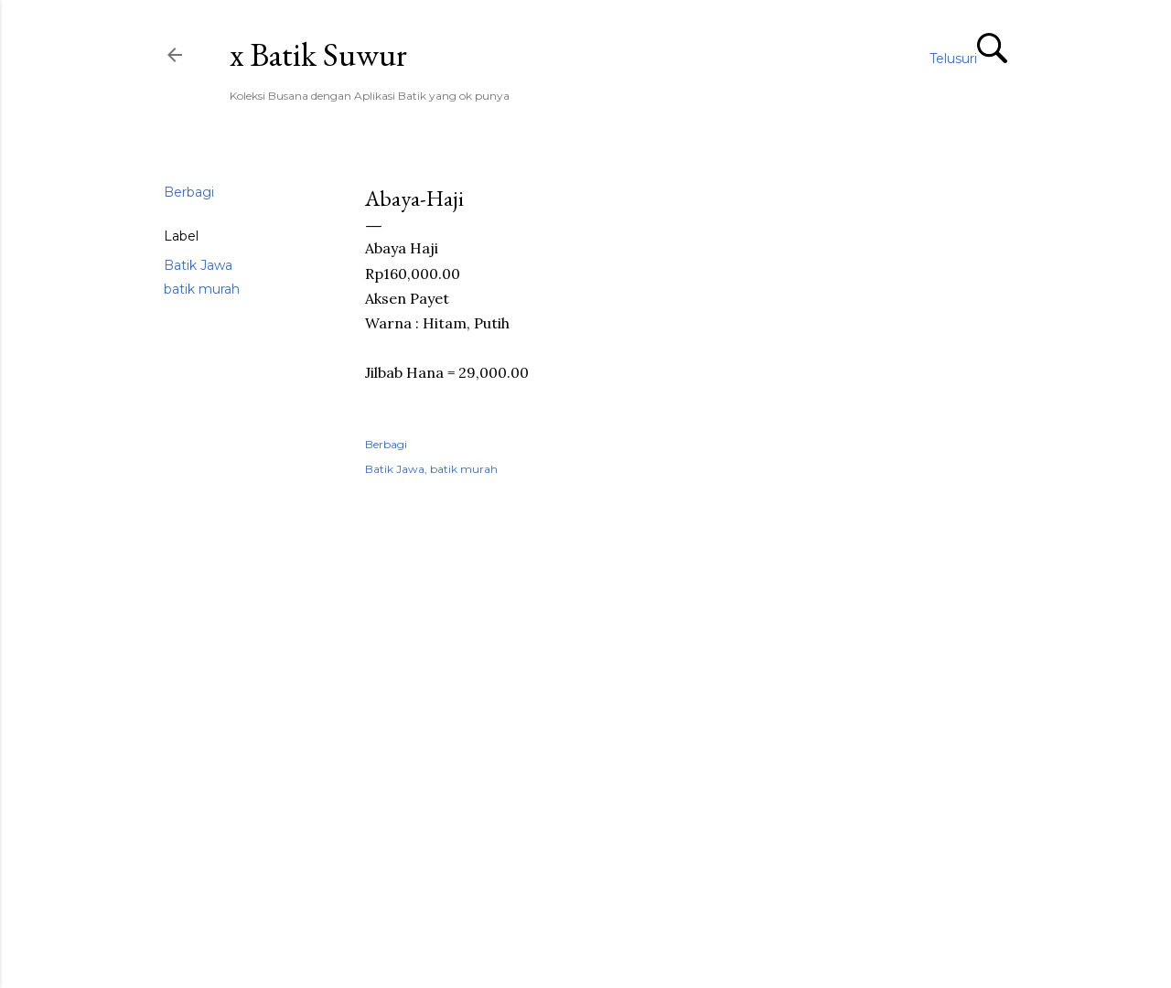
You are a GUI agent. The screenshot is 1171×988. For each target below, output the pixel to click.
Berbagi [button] (189, 192)
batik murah (202, 289)
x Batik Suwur (318, 54)
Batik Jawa (198, 265)
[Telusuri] (968, 57)
